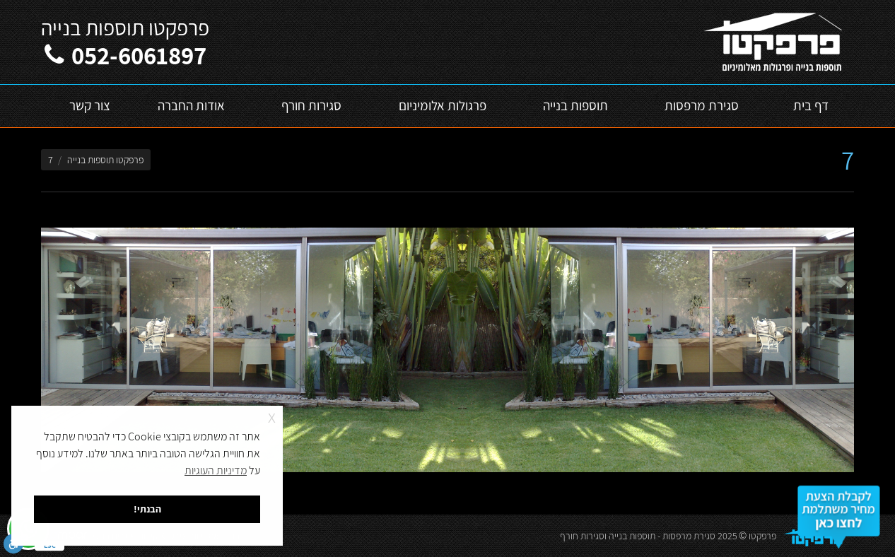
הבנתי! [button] (147, 508)
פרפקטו (762, 535)
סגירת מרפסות (688, 535)
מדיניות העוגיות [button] (216, 470)
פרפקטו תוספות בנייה (105, 159)
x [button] (272, 416)
